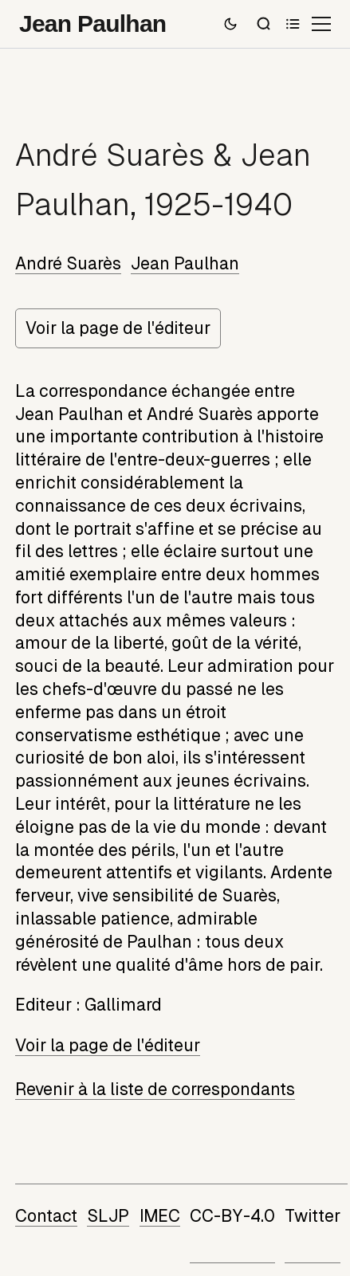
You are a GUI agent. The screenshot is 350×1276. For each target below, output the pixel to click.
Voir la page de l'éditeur (118, 328)
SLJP (108, 1216)
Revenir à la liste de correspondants (155, 1089)
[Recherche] (263, 23)
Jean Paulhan (185, 263)
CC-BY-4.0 (232, 1216)
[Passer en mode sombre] (230, 24)
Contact (46, 1216)
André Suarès (68, 263)
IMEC (160, 1216)
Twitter (312, 1216)
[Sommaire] (292, 23)
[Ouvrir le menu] (321, 23)
